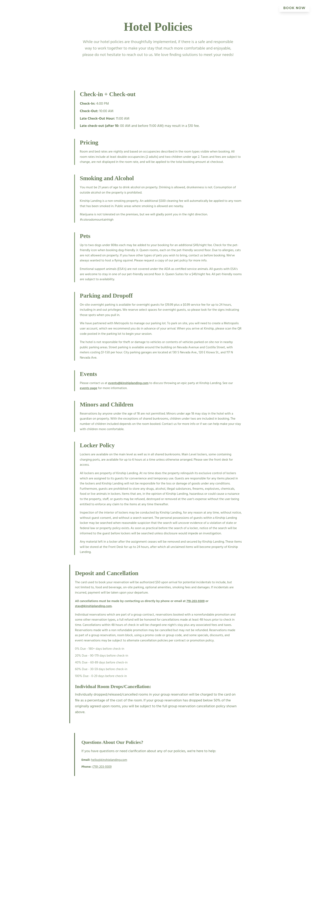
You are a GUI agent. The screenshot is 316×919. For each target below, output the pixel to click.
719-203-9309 (195, 601)
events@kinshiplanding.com (128, 383)
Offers (239, 8)
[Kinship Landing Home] (15, 8)
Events (130, 8)
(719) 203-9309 (102, 767)
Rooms (111, 8)
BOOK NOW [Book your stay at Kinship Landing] (294, 8)
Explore (218, 8)
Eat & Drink (153, 8)
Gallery (196, 8)
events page (88, 388)
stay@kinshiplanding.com (93, 606)
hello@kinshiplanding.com (109, 760)
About (177, 8)
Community (263, 8)
